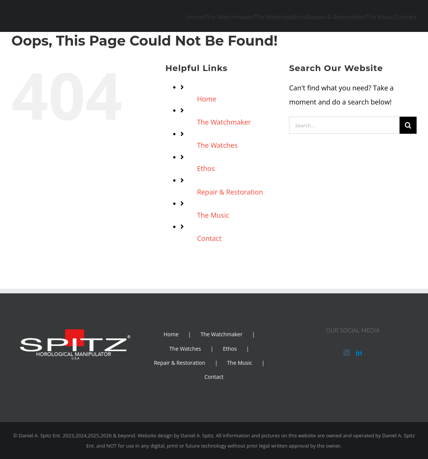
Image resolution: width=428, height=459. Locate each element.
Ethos (206, 168)
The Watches (217, 145)
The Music (213, 215)
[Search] (408, 125)
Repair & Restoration (230, 191)
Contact (209, 238)
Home (206, 98)
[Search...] (344, 125)
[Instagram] (347, 353)
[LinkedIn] (359, 353)
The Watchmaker (224, 122)
